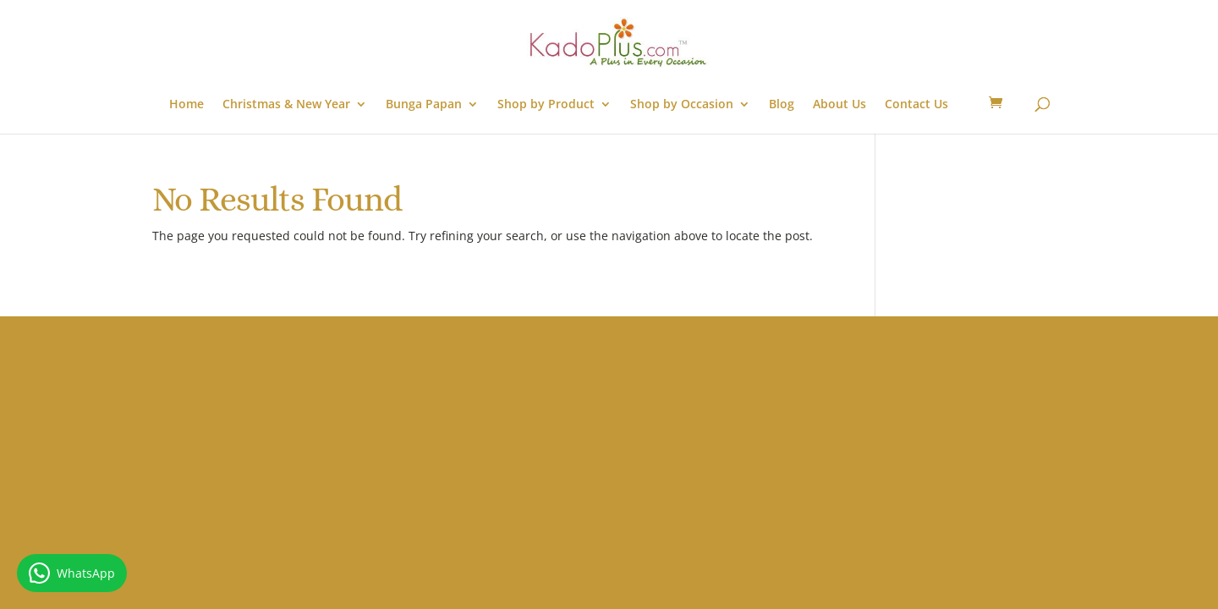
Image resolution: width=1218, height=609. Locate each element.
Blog (781, 105)
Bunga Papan (424, 105)
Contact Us (916, 105)
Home (186, 105)
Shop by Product (546, 105)
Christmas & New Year (286, 105)
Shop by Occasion (681, 105)
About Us (839, 105)
